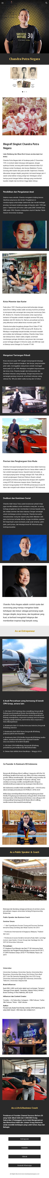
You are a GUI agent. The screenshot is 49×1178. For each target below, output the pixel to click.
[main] (24, 59)
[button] (2, 3)
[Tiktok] (24, 1156)
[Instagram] (24, 1138)
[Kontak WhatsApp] (24, 1165)
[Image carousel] (24, 79)
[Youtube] (24, 1147)
